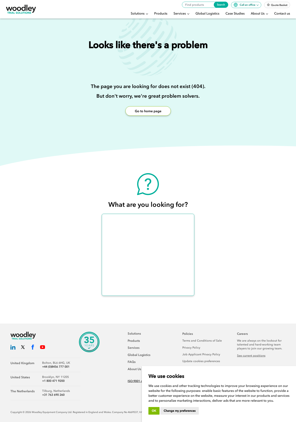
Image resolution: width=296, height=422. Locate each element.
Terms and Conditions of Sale (202, 340)
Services (180, 13)
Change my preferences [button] (179, 411)
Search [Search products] (221, 4)
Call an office (245, 5)
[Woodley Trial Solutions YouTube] (42, 348)
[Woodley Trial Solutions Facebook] (32, 348)
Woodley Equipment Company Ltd (52, 412)
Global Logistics (207, 13)
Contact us (282, 13)
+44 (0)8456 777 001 (55, 366)
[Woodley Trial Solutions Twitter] (22, 348)
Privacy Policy (191, 347)
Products (160, 13)
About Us (258, 13)
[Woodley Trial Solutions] (21, 9)
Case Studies (235, 13)
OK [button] (154, 411)
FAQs (132, 362)
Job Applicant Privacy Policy (201, 354)
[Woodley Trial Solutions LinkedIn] (12, 348)
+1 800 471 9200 (53, 381)
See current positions (251, 355)
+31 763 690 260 (53, 395)
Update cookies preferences (201, 361)
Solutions (138, 13)
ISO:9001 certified (140, 381)
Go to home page (148, 111)
